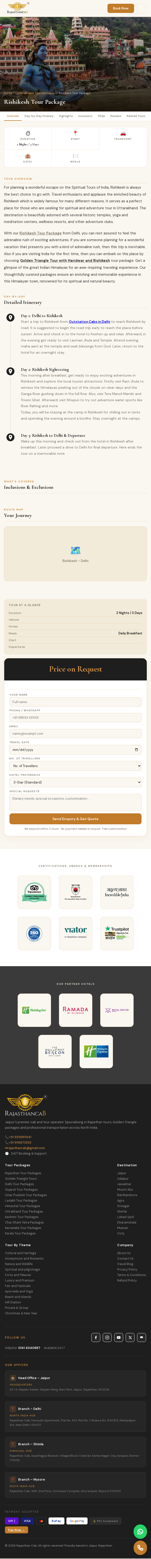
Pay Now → (16, 1530)
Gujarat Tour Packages (21, 1190)
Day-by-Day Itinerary (41, 116)
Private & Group (16, 1308)
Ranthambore (127, 1196)
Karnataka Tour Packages (23, 1228)
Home (8, 93)
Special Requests (24, 791)
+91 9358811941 (18, 1138)
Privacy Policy (127, 1270)
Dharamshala (126, 1223)
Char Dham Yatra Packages (24, 1223)
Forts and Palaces (18, 1276)
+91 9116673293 (18, 1143)
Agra (120, 1201)
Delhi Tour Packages (19, 1185)
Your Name (18, 695)
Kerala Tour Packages (20, 1234)
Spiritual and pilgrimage (22, 1270)
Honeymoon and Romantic (24, 1259)
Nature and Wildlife (19, 1265)
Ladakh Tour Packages (21, 1201)
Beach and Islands (18, 1297)
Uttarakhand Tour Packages (35, 93)
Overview (13, 116)
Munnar (122, 1228)
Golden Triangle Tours (21, 1179)
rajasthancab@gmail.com (25, 1149)
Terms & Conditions (131, 1276)
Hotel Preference (24, 775)
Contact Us (125, 1259)
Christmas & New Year (21, 1314)
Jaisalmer (124, 1185)
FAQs (105, 116)
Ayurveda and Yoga (19, 1292)
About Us (124, 1254)
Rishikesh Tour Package (40, 233)
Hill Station (13, 1303)
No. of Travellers (24, 759)
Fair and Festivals (18, 1286)
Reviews (120, 116)
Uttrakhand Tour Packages (24, 1212)
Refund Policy (127, 1281)
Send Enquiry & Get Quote (75, 819)
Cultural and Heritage (20, 1254)
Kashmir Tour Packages (22, 1218)
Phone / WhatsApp (25, 711)
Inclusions (89, 116)
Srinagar (123, 1207)
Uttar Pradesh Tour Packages (26, 1196)
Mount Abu (125, 1190)
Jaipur (121, 1174)
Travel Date (19, 742)
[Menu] (141, 8)
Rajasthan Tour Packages (23, 1174)
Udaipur (123, 1179)
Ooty (121, 1234)
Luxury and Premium (19, 1281)
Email (14, 726)
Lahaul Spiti (125, 1218)
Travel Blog (125, 1265)
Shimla (122, 1212)
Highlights (69, 116)
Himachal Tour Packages (22, 1207)
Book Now (121, 8)
